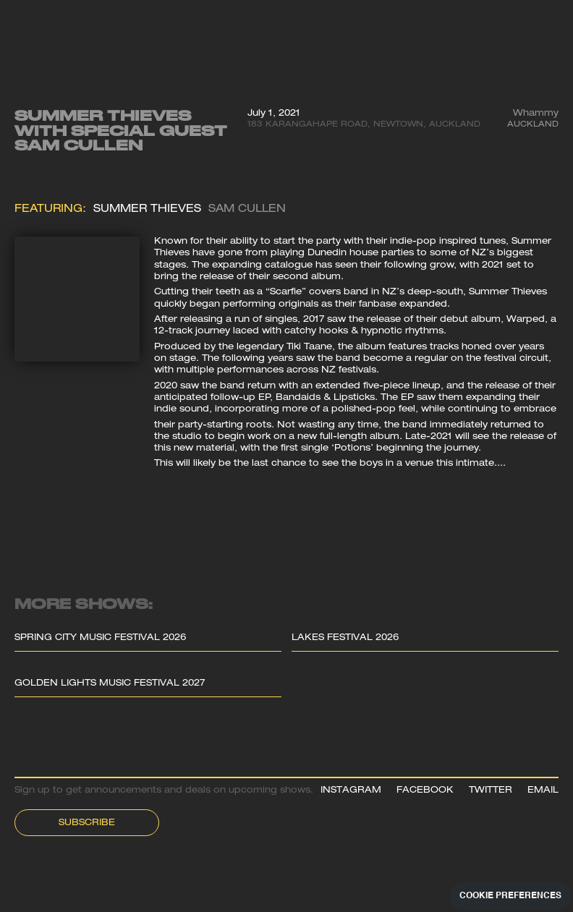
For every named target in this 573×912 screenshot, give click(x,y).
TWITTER (490, 791)
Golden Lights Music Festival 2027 (109, 684)
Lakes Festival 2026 (345, 638)
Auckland (533, 125)
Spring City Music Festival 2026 (100, 638)
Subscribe (87, 823)
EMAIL (543, 791)
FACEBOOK (425, 791)
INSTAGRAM (351, 791)
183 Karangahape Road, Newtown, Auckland (363, 125)
